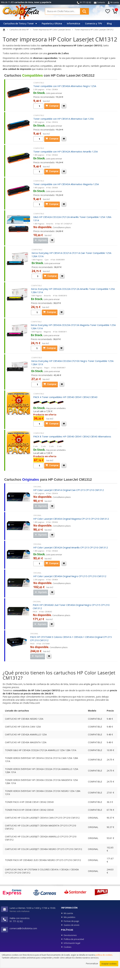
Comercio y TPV (93, 23)
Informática (73, 23)
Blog (109, 23)
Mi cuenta (114, 2)
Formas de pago (71, 921)
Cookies (67, 947)
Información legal (72, 943)
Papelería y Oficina (52, 23)
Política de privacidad (74, 939)
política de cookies (103, 957)
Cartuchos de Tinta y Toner (20, 23)
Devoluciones (70, 935)
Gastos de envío (71, 925)
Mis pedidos (69, 917)
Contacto (99, 2)
